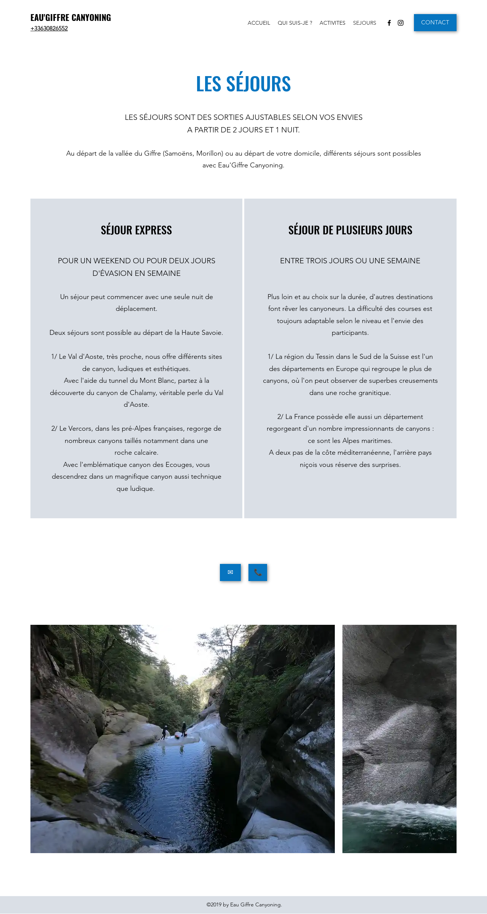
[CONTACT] (435, 22)
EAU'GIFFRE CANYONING (70, 17)
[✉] (230, 572)
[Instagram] (400, 23)
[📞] (257, 572)
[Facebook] (389, 23)
